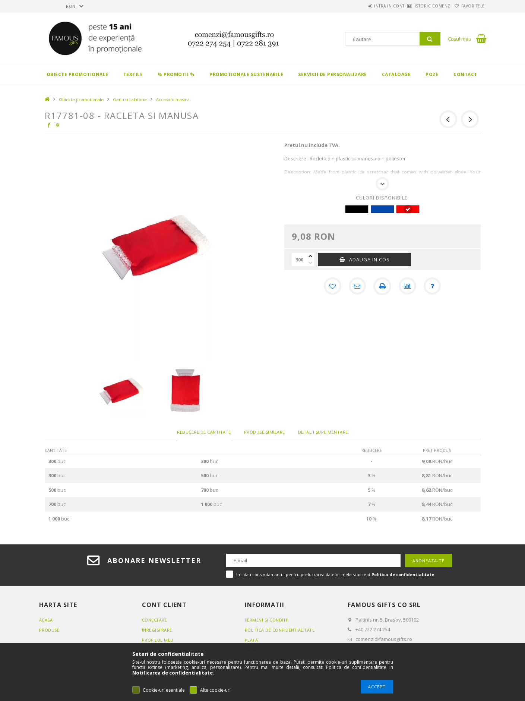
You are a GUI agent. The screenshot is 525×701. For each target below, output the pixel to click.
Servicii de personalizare (332, 74)
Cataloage (396, 74)
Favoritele (469, 6)
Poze (432, 74)
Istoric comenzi (421, 6)
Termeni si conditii (267, 620)
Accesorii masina (173, 99)
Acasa (46, 620)
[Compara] (408, 286)
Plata (252, 640)
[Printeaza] (382, 286)
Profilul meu (158, 640)
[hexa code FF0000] (407, 209)
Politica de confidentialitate (280, 630)
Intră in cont (369, 6)
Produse (49, 630)
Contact (465, 74)
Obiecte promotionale (77, 74)
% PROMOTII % (176, 74)
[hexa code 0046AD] (382, 209)
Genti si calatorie (130, 99)
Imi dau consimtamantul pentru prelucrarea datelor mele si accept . (335, 574)
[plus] (310, 256)
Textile (133, 74)
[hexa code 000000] (356, 209)
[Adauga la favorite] (332, 286)
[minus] (310, 263)
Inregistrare (157, 630)
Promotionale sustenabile (246, 74)
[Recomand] (357, 286)
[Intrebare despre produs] (433, 286)
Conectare (155, 620)
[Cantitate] (299, 259)
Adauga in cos (369, 259)
